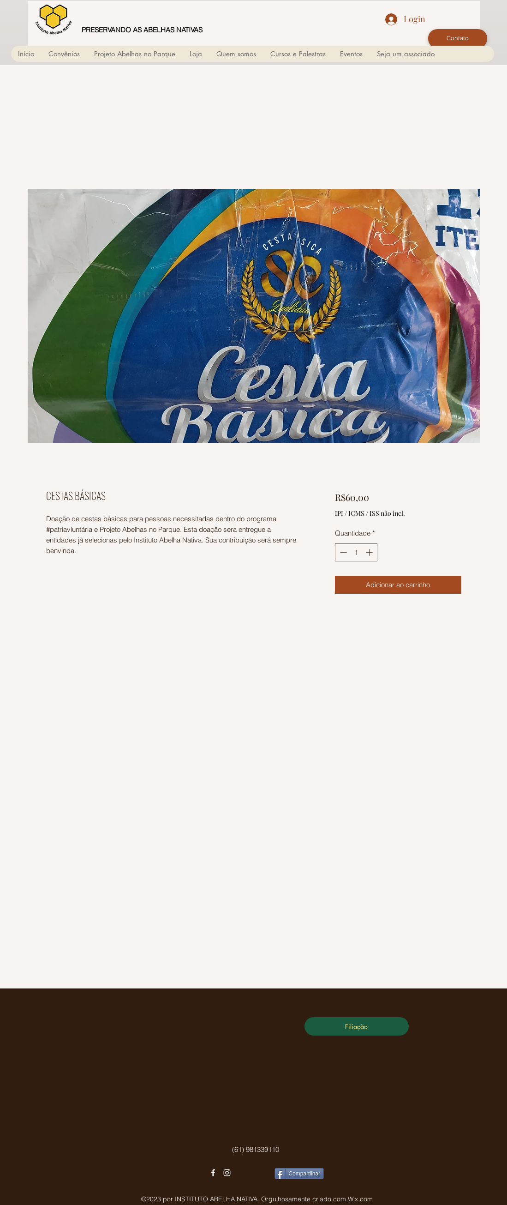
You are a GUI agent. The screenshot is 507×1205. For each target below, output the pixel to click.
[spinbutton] (356, 552)
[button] (236, 54)
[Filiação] (356, 1026)
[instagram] (227, 1172)
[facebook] (213, 1172)
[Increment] (370, 552)
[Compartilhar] (299, 1173)
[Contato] (457, 38)
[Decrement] (342, 552)
